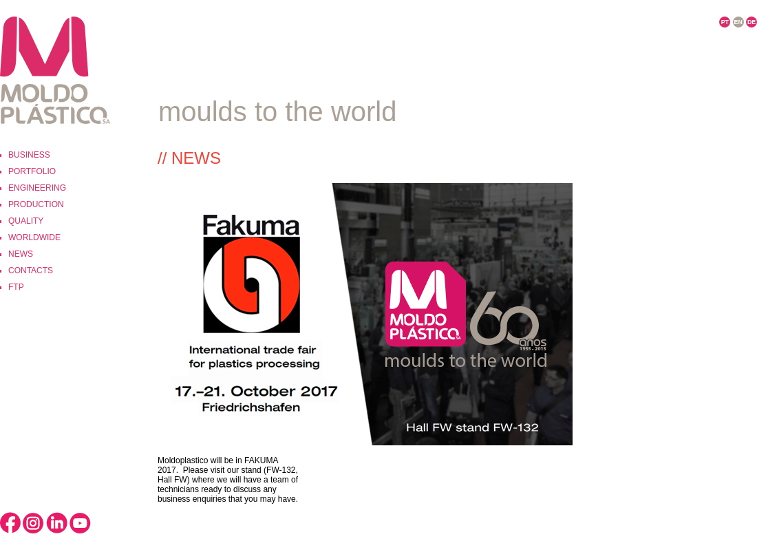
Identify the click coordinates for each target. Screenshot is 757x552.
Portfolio (32, 171)
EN (738, 22)
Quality (25, 221)
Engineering (37, 188)
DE (751, 22)
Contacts (30, 270)
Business (29, 155)
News (20, 254)
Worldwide (34, 237)
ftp (16, 287)
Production (36, 204)
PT (725, 22)
